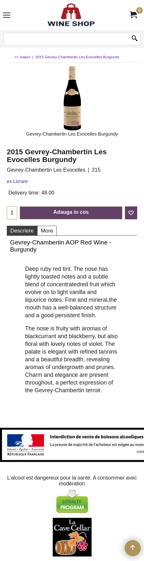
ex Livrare (17, 181)
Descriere (22, 231)
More (47, 231)
